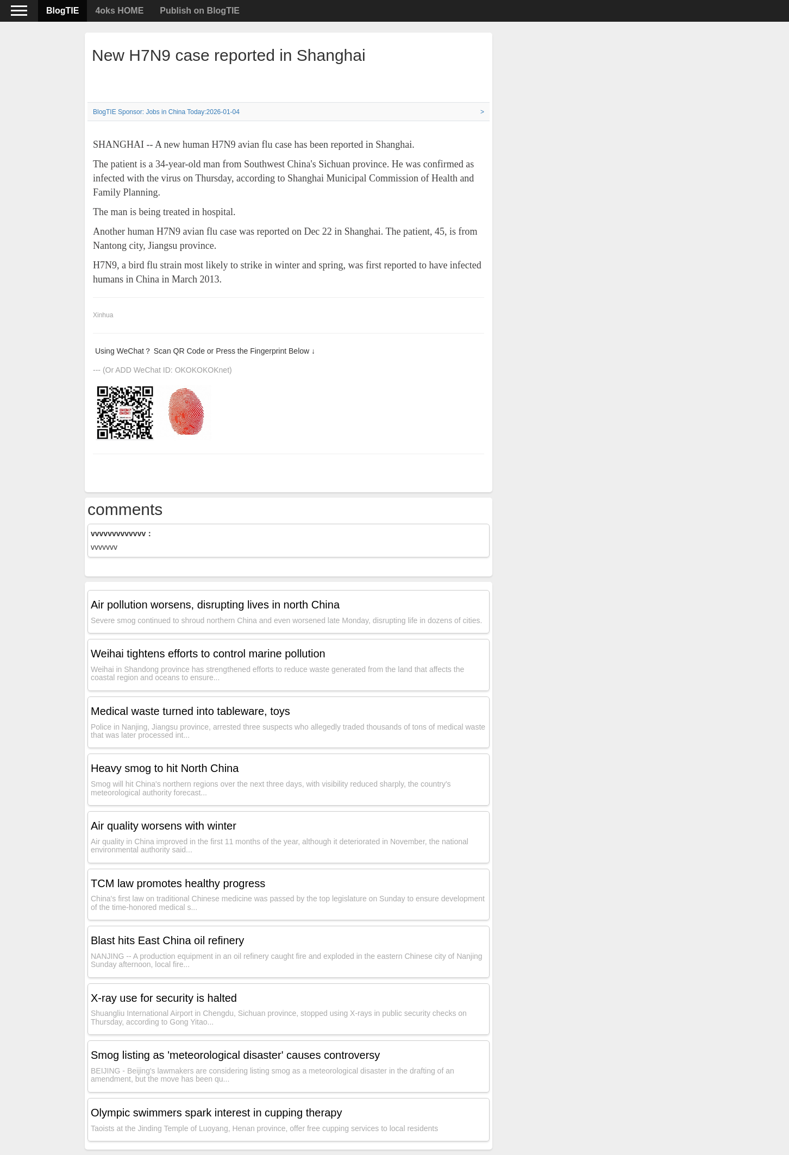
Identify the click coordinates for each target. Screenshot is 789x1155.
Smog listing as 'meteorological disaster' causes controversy (235, 1055)
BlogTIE (62, 10)
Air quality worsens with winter (163, 826)
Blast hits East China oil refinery (167, 940)
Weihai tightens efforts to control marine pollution (208, 654)
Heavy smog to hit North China (165, 768)
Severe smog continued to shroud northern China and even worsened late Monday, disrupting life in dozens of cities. (286, 620)
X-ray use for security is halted (164, 998)
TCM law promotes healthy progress (178, 883)
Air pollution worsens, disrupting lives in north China (215, 605)
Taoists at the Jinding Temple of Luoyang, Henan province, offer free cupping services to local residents (264, 1128)
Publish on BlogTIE (200, 10)
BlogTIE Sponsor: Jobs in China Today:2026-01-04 (166, 112)
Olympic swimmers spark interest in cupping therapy (216, 1113)
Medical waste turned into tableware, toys (190, 711)
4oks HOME (119, 10)
